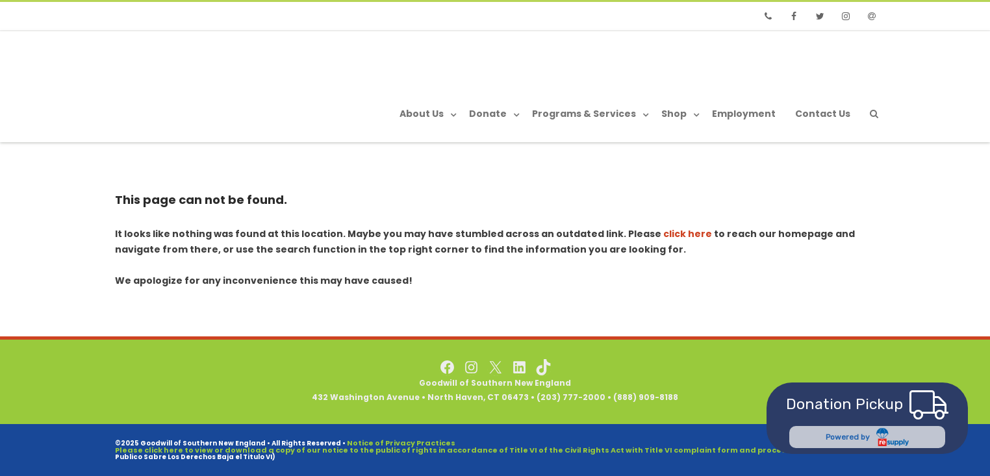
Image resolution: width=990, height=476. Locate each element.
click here (687, 233)
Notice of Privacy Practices (401, 443)
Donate (488, 113)
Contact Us (822, 113)
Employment (744, 113)
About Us (422, 113)
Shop (674, 113)
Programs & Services (584, 113)
